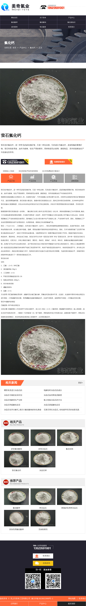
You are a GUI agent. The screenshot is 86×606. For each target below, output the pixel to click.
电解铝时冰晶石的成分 (53, 390)
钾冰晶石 (43, 508)
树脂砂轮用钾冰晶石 (69, 508)
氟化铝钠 (69, 449)
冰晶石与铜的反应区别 (13, 395)
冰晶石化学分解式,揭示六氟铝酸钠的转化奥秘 (22, 410)
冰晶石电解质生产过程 (13, 400)
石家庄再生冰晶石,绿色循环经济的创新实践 (61, 410)
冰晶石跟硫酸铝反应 (52, 405)
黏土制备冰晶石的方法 (53, 400)
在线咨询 (46, 563)
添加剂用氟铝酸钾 (16, 530)
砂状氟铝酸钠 (16, 449)
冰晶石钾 (43, 471)
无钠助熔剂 (43, 530)
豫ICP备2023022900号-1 (42, 599)
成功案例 (14, 27)
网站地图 (72, 599)
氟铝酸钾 (14, 22)
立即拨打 (14, 604)
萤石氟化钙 (16, 471)
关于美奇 (43, 18)
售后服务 (43, 27)
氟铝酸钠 (43, 22)
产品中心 (71, 18)
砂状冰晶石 (43, 449)
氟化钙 (32, 48)
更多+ (80, 383)
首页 (14, 48)
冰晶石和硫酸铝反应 (12, 405)
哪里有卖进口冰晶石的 (13, 390)
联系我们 (71, 27)
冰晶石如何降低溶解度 (53, 395)
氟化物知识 (71, 22)
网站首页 (14, 18)
